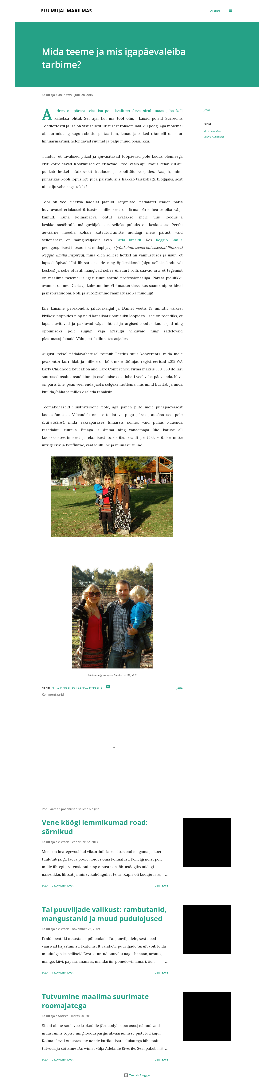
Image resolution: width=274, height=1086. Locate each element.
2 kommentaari (63, 885)
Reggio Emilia (169, 239)
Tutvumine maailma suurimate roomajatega (95, 1001)
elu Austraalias (212, 131)
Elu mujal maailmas (66, 10)
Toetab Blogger (137, 1075)
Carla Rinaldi (128, 239)
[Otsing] (215, 10)
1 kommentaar (62, 972)
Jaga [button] (207, 110)
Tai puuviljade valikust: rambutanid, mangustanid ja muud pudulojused (104, 914)
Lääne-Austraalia (214, 136)
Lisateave (161, 885)
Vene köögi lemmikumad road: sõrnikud (95, 827)
